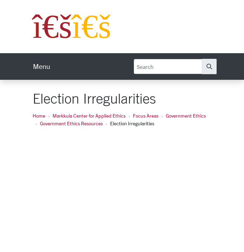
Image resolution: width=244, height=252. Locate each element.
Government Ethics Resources (71, 123)
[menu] (41, 66)
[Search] (168, 66)
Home (39, 116)
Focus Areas (145, 116)
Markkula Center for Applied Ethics (89, 116)
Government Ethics (186, 116)
